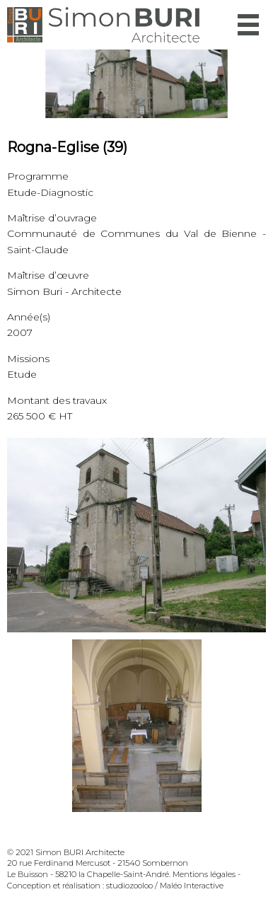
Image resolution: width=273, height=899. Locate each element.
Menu (248, 24)
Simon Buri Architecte (103, 24)
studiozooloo (129, 886)
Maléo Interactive (191, 886)
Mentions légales (204, 874)
